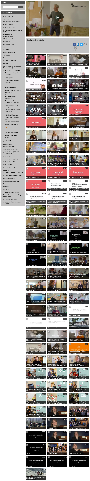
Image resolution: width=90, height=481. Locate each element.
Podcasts (76, 51)
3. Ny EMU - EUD (10, 156)
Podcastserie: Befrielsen (12, 132)
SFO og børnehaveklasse (10, 149)
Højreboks (10, 130)
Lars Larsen (6, 41)
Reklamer (6, 58)
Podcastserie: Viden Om (12, 121)
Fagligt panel (7, 170)
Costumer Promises (9, 52)
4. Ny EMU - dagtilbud (11, 159)
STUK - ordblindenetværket (11, 39)
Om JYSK (6, 19)
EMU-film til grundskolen (12, 192)
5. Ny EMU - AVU (10, 162)
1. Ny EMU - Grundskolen (12, 70)
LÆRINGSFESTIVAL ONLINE (14, 173)
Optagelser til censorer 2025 (11, 21)
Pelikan (5, 63)
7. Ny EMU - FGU (10, 27)
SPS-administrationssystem (11, 181)
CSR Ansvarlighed (8, 44)
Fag (6, 127)
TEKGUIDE (6, 55)
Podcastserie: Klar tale (11, 124)
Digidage (6, 186)
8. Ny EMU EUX (8, 16)
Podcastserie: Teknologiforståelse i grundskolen (11, 96)
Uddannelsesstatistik (9, 178)
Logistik (5, 47)
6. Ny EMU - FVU (10, 167)
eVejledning (6, 49)
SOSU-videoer (7, 164)
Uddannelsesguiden (11, 199)
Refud (5, 184)
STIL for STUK (9, 24)
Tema (6, 85)
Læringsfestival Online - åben (13, 175)
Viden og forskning (10, 60)
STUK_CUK (6, 189)
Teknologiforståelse (10, 87)
